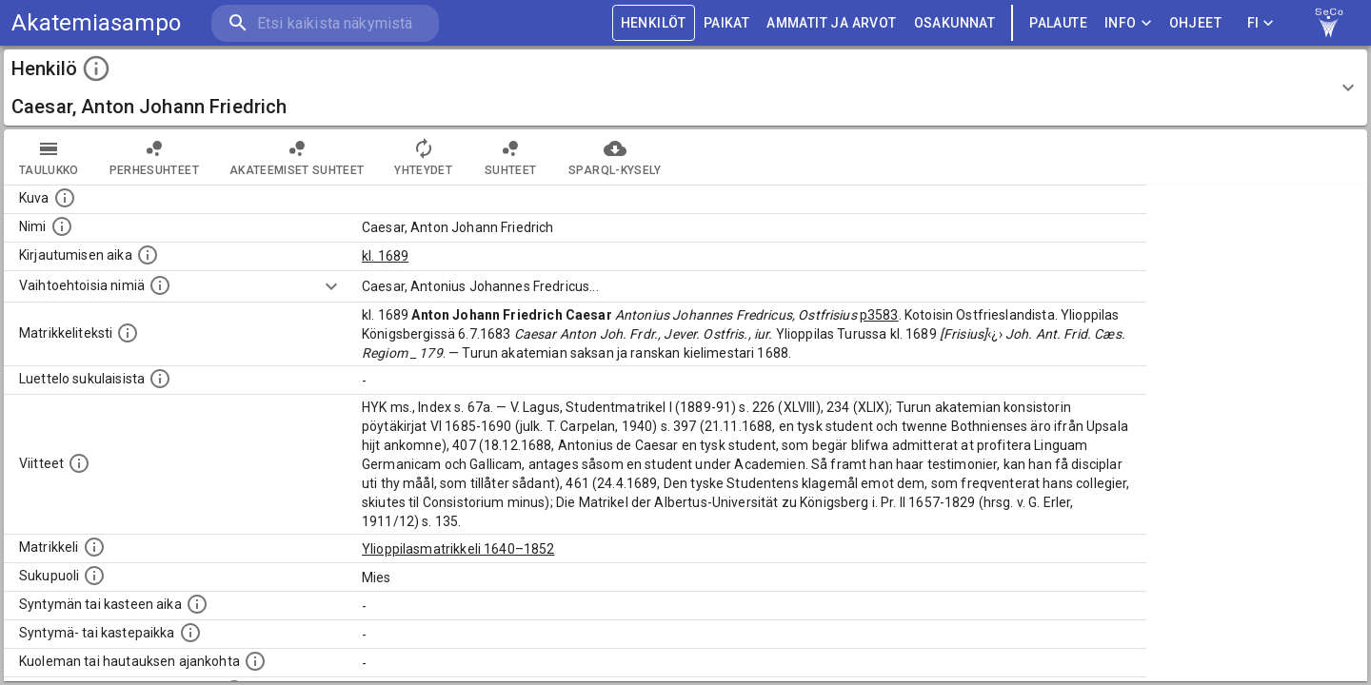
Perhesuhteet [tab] (154, 157)
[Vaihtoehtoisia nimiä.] (160, 285)
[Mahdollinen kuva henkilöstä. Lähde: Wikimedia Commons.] (65, 198)
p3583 (879, 315)
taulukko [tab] (49, 157)
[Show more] (331, 286)
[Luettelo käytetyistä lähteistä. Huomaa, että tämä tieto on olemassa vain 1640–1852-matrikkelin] (79, 463)
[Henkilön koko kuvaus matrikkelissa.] (127, 333)
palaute (1058, 23)
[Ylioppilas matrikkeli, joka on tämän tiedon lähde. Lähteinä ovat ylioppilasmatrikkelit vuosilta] (94, 547)
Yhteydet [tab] (423, 157)
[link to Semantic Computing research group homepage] (1329, 23)
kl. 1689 (385, 256)
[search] (323, 23)
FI (1260, 23)
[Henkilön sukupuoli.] (94, 575)
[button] (685, 87)
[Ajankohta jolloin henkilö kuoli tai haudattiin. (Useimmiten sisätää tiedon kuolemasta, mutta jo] (255, 661)
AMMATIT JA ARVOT (831, 23)
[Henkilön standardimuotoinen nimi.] (62, 226)
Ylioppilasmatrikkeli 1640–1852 (458, 549)
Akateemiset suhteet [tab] (297, 157)
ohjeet (1195, 23)
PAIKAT (726, 23)
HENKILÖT (653, 23)
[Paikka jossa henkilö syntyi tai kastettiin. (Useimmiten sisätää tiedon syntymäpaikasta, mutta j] (190, 632)
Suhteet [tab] (510, 157)
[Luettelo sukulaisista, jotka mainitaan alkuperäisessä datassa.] (160, 378)
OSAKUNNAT (954, 23)
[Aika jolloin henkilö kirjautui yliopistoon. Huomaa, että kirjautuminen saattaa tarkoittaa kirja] (147, 255)
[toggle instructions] (96, 68)
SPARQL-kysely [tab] (614, 157)
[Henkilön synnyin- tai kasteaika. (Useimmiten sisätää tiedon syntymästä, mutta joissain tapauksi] (197, 604)
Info (1128, 23)
